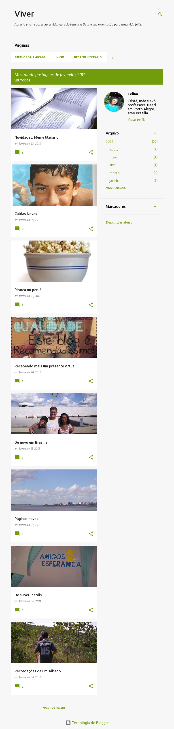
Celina (133, 94)
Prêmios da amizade (30, 57)
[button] (90, 153)
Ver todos (22, 80)
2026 (109, 142)
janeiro (115, 181)
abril (113, 165)
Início (59, 57)
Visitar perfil (136, 119)
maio (113, 157)
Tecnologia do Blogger (87, 723)
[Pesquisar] (160, 14)
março (114, 173)
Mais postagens (54, 707)
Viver (24, 13)
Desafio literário (88, 57)
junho (114, 149)
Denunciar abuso (119, 222)
